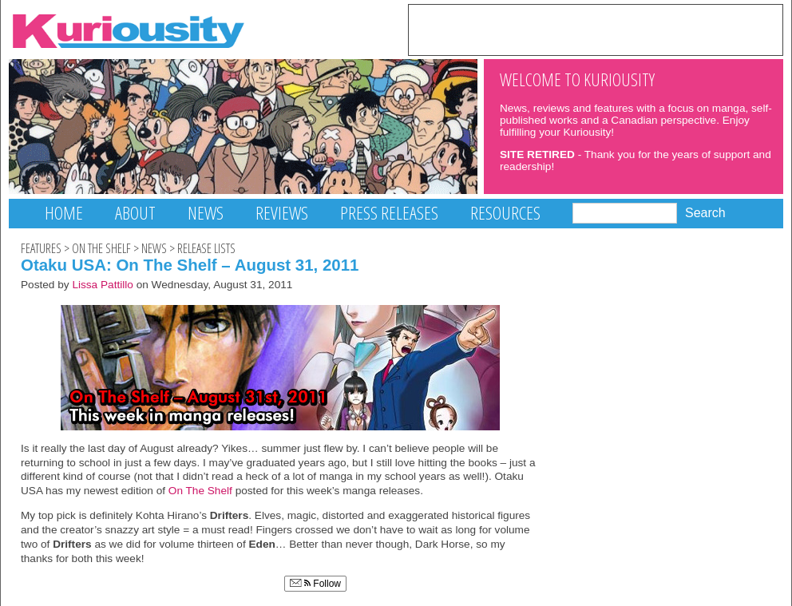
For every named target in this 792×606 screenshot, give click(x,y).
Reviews (281, 212)
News (206, 212)
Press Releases (389, 212)
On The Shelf (101, 248)
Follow (315, 583)
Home (64, 212)
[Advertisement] (595, 29)
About (135, 212)
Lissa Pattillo (102, 285)
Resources (505, 212)
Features (41, 248)
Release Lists (206, 248)
